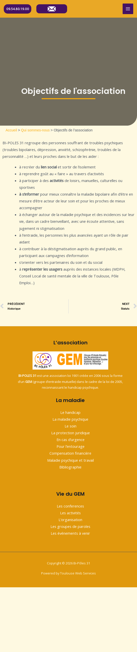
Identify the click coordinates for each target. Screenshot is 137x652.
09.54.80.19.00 (17, 9)
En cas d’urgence (71, 439)
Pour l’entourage (71, 446)
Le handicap (70, 412)
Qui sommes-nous (44, 130)
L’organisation (70, 519)
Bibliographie (70, 466)
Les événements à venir (70, 533)
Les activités (70, 512)
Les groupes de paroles (70, 526)
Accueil (20, 130)
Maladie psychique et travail (70, 460)
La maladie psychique (70, 419)
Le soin (70, 425)
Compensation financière (70, 453)
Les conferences (70, 506)
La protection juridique (70, 432)
